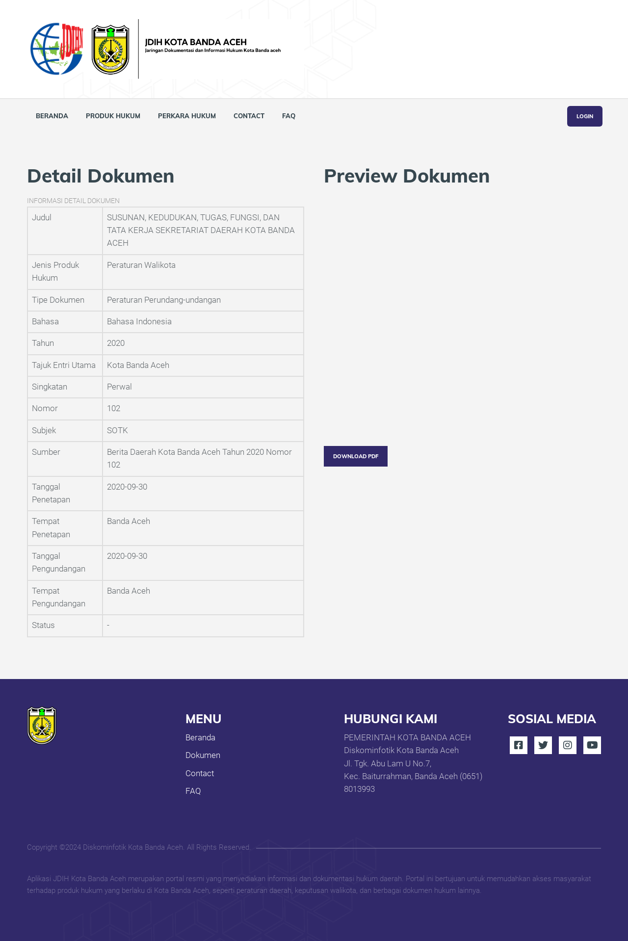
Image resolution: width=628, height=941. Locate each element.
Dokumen (202, 755)
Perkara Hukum (187, 116)
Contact (249, 116)
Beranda (52, 116)
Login (584, 116)
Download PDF (355, 456)
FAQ (288, 116)
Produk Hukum (113, 116)
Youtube (592, 745)
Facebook (518, 745)
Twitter (543, 745)
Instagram (567, 745)
